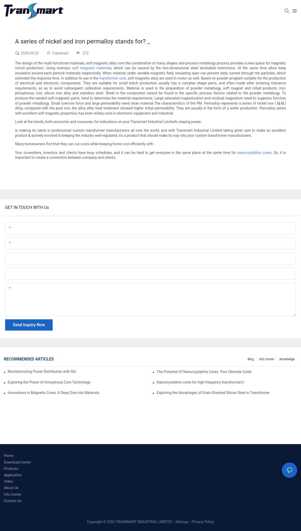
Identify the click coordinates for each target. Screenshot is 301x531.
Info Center (266, 359)
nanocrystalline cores (254, 153)
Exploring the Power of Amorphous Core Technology (49, 382)
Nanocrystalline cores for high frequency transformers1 (201, 382)
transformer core (112, 78)
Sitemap (182, 522)
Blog (251, 359)
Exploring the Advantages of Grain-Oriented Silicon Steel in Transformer (213, 393)
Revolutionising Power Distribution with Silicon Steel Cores (42, 371)
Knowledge (287, 359)
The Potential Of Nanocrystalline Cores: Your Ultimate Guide (204, 372)
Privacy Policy (203, 522)
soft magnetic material (91, 68)
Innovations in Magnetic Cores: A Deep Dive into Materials (53, 393)
